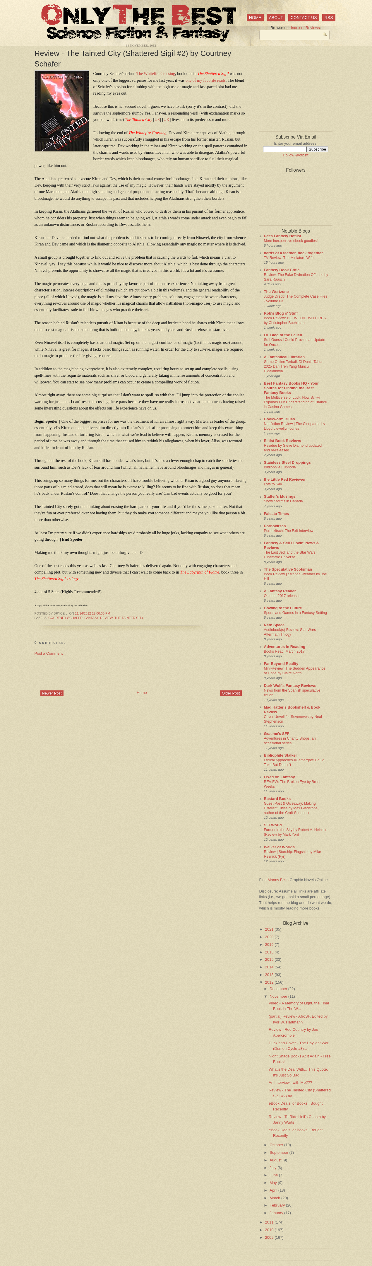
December (279, 989)
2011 (270, 1222)
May (274, 1182)
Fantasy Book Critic (282, 270)
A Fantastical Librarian (284, 357)
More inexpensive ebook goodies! (291, 241)
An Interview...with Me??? (290, 1082)
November (279, 996)
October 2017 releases (282, 596)
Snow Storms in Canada (283, 501)
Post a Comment (49, 653)
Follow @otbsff (295, 155)
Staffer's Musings (280, 496)
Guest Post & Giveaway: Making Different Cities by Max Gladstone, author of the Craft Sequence (291, 808)
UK (166, 119)
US (157, 119)
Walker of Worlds (279, 847)
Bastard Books (277, 798)
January (277, 1213)
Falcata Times (276, 513)
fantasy (91, 618)
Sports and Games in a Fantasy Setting (295, 613)
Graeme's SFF (276, 733)
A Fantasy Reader (280, 591)
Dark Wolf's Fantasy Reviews (290, 685)
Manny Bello (278, 880)
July (273, 1168)
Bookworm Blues (279, 419)
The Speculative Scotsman (288, 569)
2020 (270, 937)
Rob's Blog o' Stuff (281, 313)
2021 (270, 929)
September (279, 1152)
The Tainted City (128, 618)
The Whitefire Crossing (155, 73)
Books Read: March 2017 (284, 651)
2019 (270, 944)
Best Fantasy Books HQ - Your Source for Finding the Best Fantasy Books (291, 388)
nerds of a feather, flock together (293, 253)
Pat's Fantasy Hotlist (282, 236)
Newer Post (52, 693)
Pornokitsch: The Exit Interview (288, 531)
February (278, 1205)
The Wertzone (276, 291)
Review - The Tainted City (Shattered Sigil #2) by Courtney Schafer (133, 58)
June (274, 1175)
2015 (270, 959)
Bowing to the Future (283, 608)
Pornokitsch (275, 526)
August (276, 1160)
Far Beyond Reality (281, 663)
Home (255, 17)
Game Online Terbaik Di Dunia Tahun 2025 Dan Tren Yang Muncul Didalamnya (293, 366)
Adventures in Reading (285, 646)
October (277, 1145)
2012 (270, 982)
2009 (270, 1237)
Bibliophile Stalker (280, 755)
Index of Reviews (305, 27)
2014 (270, 967)
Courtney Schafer (65, 618)
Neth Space (274, 625)
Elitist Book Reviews (282, 441)
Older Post (231, 693)
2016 (270, 952)
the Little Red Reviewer (285, 479)
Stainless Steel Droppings (287, 462)
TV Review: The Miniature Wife (289, 258)
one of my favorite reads (206, 80)
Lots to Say (273, 484)
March (275, 1198)
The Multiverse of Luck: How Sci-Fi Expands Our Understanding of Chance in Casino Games (295, 402)
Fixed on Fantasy (279, 777)
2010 (270, 1230)
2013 (270, 974)
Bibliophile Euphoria (280, 467)
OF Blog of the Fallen (283, 335)
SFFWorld (273, 825)
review (106, 618)
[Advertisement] (141, 672)
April (274, 1190)
